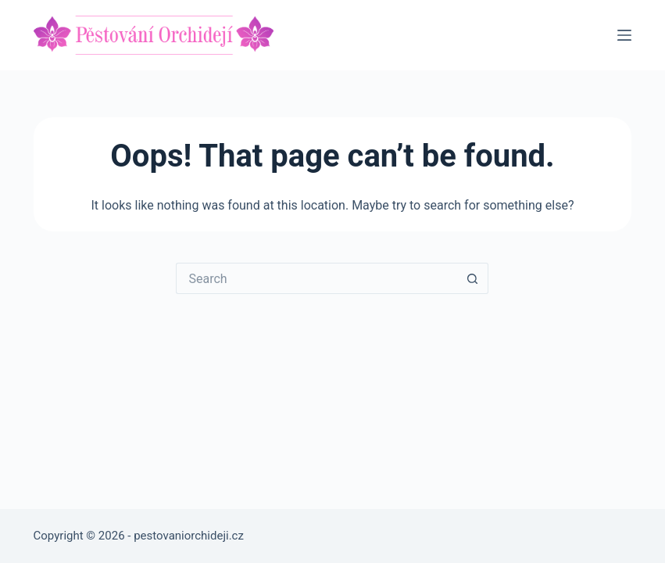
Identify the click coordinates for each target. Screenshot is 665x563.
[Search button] (472, 278)
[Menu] (624, 35)
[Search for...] (316, 278)
